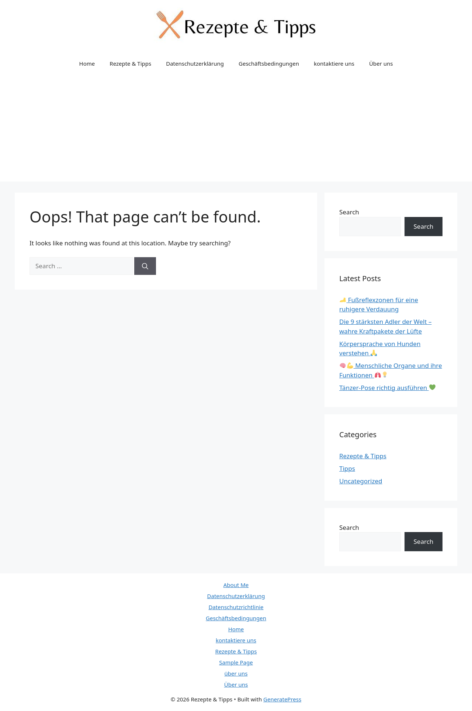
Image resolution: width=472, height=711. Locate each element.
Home (87, 63)
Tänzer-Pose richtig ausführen (387, 387)
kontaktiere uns (334, 63)
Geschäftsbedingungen (269, 63)
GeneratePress (282, 699)
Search (349, 212)
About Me (236, 585)
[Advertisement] (236, 130)
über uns (236, 673)
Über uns (381, 63)
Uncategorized (360, 481)
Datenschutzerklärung (195, 63)
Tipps (347, 468)
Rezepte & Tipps (130, 63)
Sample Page (236, 662)
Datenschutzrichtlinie (235, 607)
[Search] (145, 266)
